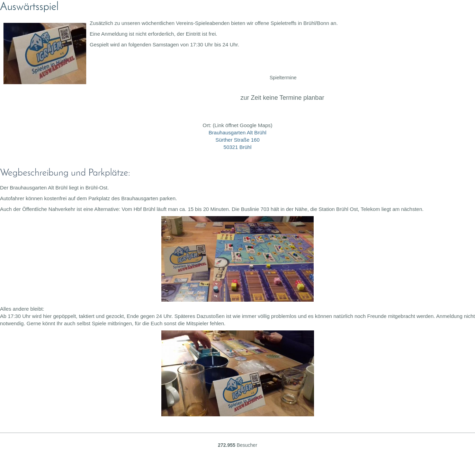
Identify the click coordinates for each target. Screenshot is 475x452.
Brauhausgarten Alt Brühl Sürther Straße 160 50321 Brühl (238, 140)
